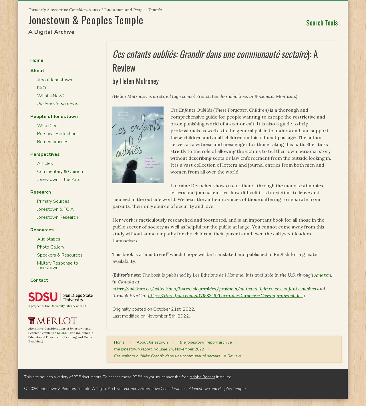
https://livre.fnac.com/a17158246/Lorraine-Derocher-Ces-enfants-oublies (225, 295)
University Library (63, 306)
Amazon (322, 275)
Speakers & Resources (60, 255)
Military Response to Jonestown (57, 265)
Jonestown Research (57, 217)
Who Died (47, 126)
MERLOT (63, 333)
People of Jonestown (54, 116)
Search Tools (322, 22)
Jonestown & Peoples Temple (86, 19)
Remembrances (52, 142)
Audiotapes (48, 239)
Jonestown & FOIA (55, 209)
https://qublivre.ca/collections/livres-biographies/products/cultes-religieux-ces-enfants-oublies (214, 288)
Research (40, 192)
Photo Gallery (50, 247)
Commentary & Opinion (60, 171)
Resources (42, 230)
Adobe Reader (202, 377)
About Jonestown (54, 80)
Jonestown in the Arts (58, 179)
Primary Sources (53, 201)
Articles (45, 163)
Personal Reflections (58, 134)
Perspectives (45, 154)
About (37, 71)
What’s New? (50, 96)
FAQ (41, 88)
